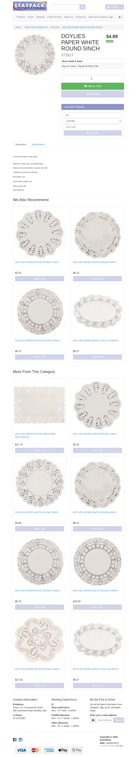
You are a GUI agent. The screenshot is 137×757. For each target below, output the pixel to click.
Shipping (40, 17)
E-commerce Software (108, 746)
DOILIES (55, 27)
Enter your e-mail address (103, 715)
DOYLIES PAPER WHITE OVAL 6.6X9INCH (95, 340)
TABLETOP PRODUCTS (36, 27)
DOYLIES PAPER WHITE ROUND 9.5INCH (95, 590)
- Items (112, 7)
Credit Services (54, 17)
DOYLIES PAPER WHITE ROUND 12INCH (37, 669)
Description (20, 144)
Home (18, 27)
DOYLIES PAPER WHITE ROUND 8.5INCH (37, 340)
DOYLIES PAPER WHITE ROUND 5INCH (82, 27)
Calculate (92, 133)
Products (21, 17)
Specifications (38, 144)
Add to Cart (92, 86)
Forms (31, 17)
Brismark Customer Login (101, 17)
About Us (68, 17)
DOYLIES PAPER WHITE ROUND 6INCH (94, 262)
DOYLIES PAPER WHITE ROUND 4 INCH (37, 262)
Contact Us (81, 17)
